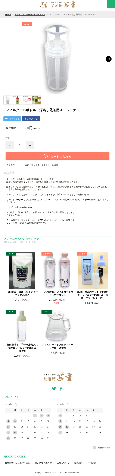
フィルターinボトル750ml (21, 223)
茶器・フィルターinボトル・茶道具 (31, 14)
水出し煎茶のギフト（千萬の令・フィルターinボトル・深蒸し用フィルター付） (92, 295)
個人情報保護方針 (43, 463)
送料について (63, 463)
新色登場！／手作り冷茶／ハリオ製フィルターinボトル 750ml (22, 347)
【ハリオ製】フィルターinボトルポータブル (57, 293)
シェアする (31, 118)
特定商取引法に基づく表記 (17, 463)
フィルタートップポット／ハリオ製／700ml (57, 346)
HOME (8, 14)
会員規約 (78, 463)
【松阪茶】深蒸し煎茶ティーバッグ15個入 (22, 293)
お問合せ (91, 463)
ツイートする (12, 118)
